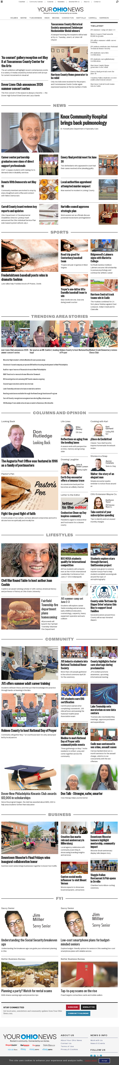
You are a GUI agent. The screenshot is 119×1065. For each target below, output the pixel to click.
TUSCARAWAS (35, 18)
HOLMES (14, 18)
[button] (113, 337)
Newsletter (89, 1007)
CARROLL (93, 18)
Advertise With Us (74, 2)
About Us (86, 2)
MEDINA (55, 18)
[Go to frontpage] (60, 10)
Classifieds (22, 2)
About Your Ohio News (71, 1040)
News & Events (98, 1043)
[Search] (117, 1)
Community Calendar (36, 2)
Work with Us (97, 1040)
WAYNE (23, 18)
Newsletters (61, 2)
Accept (104, 1061)
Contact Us (97, 2)
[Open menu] (1, 1)
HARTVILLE (81, 18)
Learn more (91, 1060)
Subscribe (50, 2)
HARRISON (104, 18)
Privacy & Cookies (69, 1049)
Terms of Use (67, 1046)
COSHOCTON (68, 18)
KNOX (47, 18)
